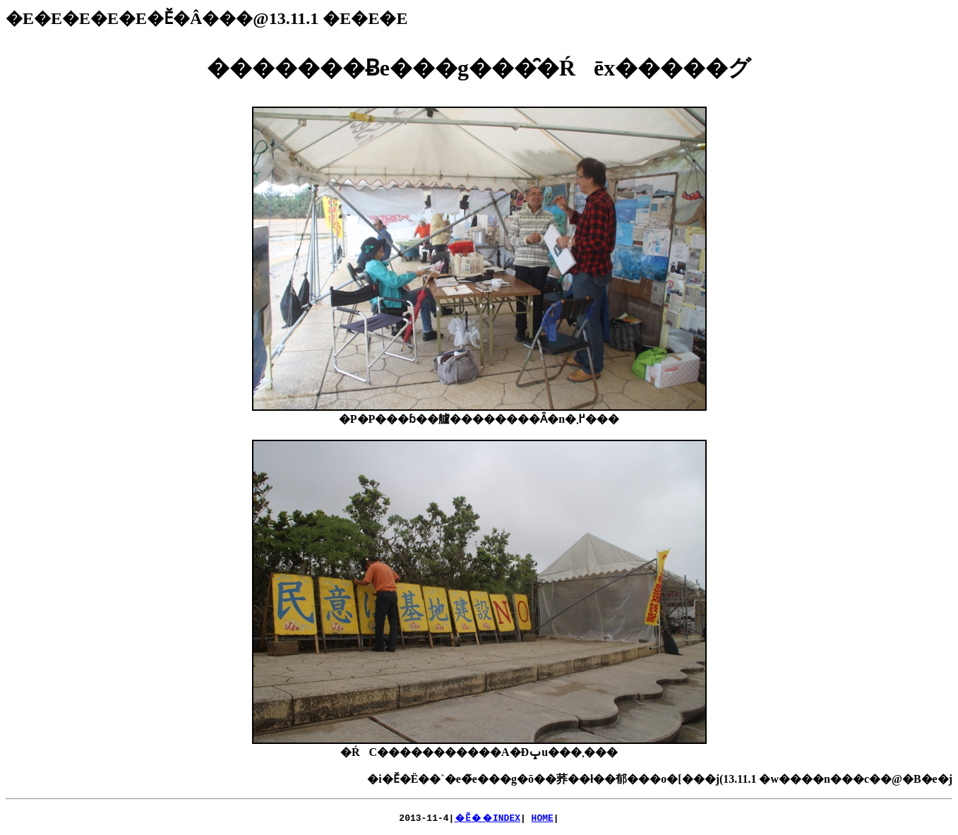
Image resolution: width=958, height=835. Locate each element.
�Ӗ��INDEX (487, 817)
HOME (542, 817)
